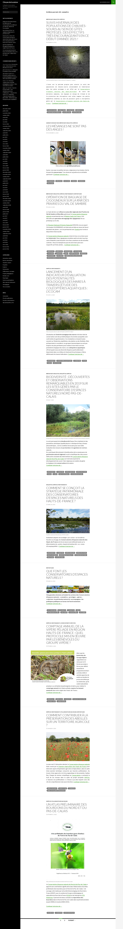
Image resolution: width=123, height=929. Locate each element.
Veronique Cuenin (7, 73)
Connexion (5, 296)
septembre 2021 (7, 130)
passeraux (81, 179)
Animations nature (52, 121)
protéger (50, 181)
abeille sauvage (52, 786)
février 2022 (6, 124)
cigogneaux (77, 249)
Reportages (78, 192)
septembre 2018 (7, 205)
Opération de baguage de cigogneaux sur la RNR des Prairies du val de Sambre (67, 199)
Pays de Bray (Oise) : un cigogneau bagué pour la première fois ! (8, 32)
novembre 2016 (7, 229)
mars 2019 (5, 192)
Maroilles (84, 251)
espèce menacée (70, 470)
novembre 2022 (7, 113)
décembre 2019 (7, 172)
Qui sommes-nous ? (105, 2)
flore (55, 472)
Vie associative (6, 286)
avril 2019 (5, 189)
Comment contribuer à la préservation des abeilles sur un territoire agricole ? (68, 718)
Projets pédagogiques (8, 273)
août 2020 (5, 154)
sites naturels (77, 110)
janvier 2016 (6, 249)
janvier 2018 (6, 211)
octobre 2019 (6, 176)
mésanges (59, 179)
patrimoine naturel (76, 472)
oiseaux (74, 179)
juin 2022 (5, 119)
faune (66, 251)
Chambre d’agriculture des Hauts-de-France (72, 765)
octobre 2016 (6, 231)
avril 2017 (5, 220)
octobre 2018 (6, 203)
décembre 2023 (7, 108)
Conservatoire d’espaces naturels (58, 234)
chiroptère (62, 108)
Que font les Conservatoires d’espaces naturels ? (67, 573)
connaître (71, 108)
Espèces (62, 19)
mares (49, 361)
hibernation (79, 108)
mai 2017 (5, 218)
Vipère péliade (61, 699)
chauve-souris (52, 108)
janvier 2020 (6, 170)
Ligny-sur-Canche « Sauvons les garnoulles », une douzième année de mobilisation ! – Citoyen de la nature (10, 91)
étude (84, 359)
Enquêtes (63, 372)
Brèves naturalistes (52, 19)
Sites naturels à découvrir (9, 282)
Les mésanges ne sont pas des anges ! (66, 126)
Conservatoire (76, 773)
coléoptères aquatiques (64, 359)
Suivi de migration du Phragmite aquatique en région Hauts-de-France (9, 46)
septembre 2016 (7, 233)
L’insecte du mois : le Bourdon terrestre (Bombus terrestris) (10, 66)
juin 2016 (5, 238)
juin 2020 (5, 159)
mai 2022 (5, 122)
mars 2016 (5, 244)
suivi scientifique (69, 911)
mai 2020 (5, 161)
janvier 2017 (6, 227)
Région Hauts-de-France (73, 214)
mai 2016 (5, 240)
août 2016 (5, 235)
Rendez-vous (6, 275)
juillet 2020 (5, 157)
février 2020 (6, 168)
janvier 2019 (6, 196)
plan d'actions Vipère (79, 697)
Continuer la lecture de (60, 102)
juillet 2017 (5, 214)
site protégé (66, 110)
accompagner (52, 608)
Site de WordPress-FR (8, 302)
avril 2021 (5, 141)
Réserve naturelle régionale (73, 254)
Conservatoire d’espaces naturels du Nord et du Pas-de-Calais (67, 883)
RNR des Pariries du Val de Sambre (57, 256)
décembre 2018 (7, 198)
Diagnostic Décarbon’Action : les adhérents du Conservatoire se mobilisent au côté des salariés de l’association (10, 25)
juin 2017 (5, 216)
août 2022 (5, 117)
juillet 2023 (5, 111)
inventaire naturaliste (54, 110)
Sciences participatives (68, 621)
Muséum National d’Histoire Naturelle (60, 223)
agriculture (62, 786)
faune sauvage (74, 251)
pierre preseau (6, 69)
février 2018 (6, 209)
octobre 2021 (6, 128)
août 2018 (5, 207)
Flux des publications (8, 298)
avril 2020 (5, 163)
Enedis (77, 228)
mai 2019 (5, 187)
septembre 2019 (7, 178)
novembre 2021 (7, 126)
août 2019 (5, 181)
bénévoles (59, 249)
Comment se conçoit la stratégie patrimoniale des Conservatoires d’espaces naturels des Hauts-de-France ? (65, 492)
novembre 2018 (7, 200)
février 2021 (6, 146)
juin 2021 (5, 137)
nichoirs (66, 179)
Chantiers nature (7, 262)
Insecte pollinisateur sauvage (56, 789)
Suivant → (72, 919)
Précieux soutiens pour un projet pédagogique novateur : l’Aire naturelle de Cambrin (10, 77)
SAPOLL (87, 776)
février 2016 (6, 246)
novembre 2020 (7, 148)
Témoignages (6, 284)
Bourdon (50, 911)
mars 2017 (5, 222)
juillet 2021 (5, 135)
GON (68, 893)
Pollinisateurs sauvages (69, 710)
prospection (51, 699)
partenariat (51, 254)
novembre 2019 (7, 174)
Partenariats (69, 192)
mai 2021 (5, 139)
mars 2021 (5, 143)
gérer (78, 608)
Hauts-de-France (64, 472)
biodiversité (68, 249)
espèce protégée (81, 470)
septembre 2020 (7, 152)
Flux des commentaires (8, 300)
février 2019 (6, 194)
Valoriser (82, 610)
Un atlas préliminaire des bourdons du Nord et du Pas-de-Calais (66, 806)
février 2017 (6, 224)
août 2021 (5, 132)
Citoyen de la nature (10, 2)
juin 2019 (5, 185)
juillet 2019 (5, 183)
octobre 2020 (6, 150)
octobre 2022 (6, 115)
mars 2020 (5, 165)
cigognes (50, 251)
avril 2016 (5, 242)
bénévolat (51, 249)
